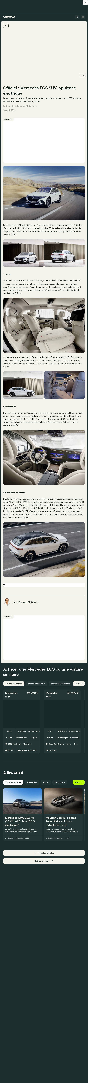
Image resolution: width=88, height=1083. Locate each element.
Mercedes (11, 692)
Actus (46, 782)
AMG (27, 838)
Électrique (60, 782)
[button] (21, 695)
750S (67, 838)
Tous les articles (13, 782)
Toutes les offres (13, 683)
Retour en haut (44, 861)
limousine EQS (46, 228)
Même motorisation (60, 683)
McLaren (60, 838)
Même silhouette (36, 683)
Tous (79, 683)
